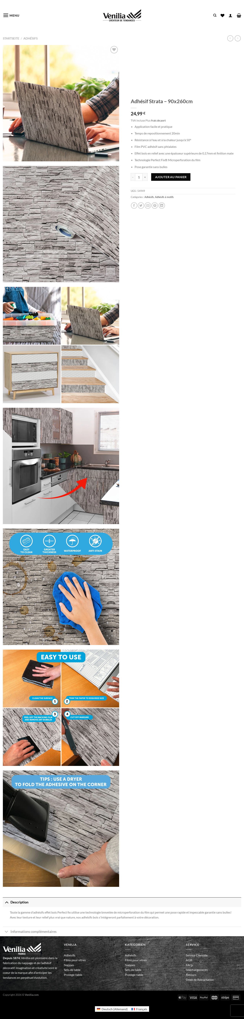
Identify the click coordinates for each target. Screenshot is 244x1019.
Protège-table (73, 974)
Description (15, 902)
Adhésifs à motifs (164, 197)
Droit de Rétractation (200, 979)
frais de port (158, 120)
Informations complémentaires (30, 932)
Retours (191, 974)
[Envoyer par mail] (148, 205)
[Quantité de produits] (139, 177)
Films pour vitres (75, 960)
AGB (189, 960)
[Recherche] (214, 15)
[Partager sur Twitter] (141, 205)
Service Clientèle (197, 955)
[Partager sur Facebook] (134, 205)
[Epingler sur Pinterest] (155, 205)
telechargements (197, 970)
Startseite (11, 38)
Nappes (69, 965)
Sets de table (72, 970)
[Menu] (11, 15)
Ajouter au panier (171, 177)
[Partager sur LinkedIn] (162, 205)
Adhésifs (30, 38)
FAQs (189, 965)
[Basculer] (6, 902)
